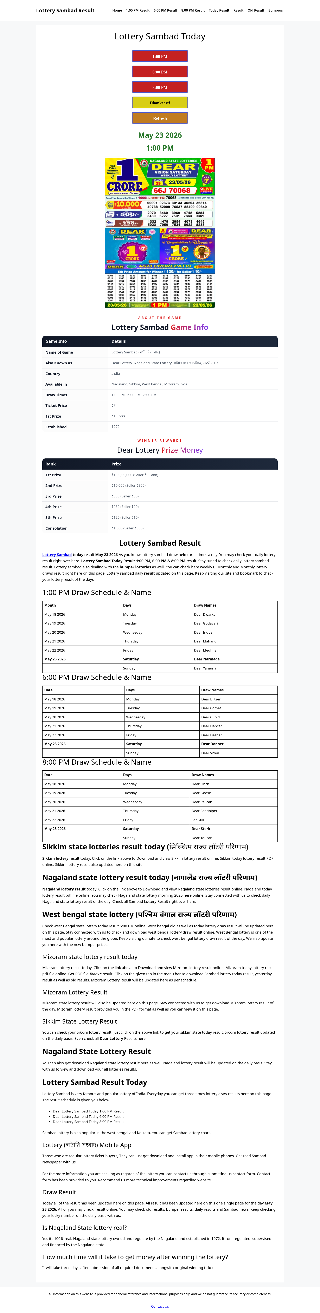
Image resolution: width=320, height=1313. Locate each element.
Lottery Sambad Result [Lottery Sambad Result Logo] (65, 10)
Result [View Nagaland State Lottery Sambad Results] (238, 10)
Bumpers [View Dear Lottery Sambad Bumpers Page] (275, 10)
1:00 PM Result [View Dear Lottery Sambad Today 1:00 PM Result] (138, 10)
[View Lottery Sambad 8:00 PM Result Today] (160, 87)
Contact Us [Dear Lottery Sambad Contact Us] (160, 1306)
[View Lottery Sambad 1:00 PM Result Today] (160, 56)
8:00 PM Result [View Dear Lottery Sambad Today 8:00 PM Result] (193, 10)
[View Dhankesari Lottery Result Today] (160, 102)
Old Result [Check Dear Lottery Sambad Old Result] (256, 10)
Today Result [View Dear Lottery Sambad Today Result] (219, 10)
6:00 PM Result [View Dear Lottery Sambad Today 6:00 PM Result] (165, 10)
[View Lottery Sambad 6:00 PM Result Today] (160, 71)
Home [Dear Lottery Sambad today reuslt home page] (117, 10)
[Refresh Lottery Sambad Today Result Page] (160, 118)
